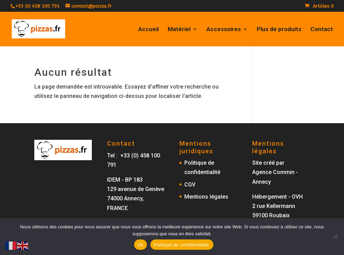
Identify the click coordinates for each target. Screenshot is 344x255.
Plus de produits (279, 30)
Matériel (179, 30)
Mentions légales (206, 196)
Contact (321, 30)
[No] (335, 236)
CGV (189, 184)
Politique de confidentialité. (182, 244)
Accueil (148, 30)
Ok (140, 244)
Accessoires (223, 30)
